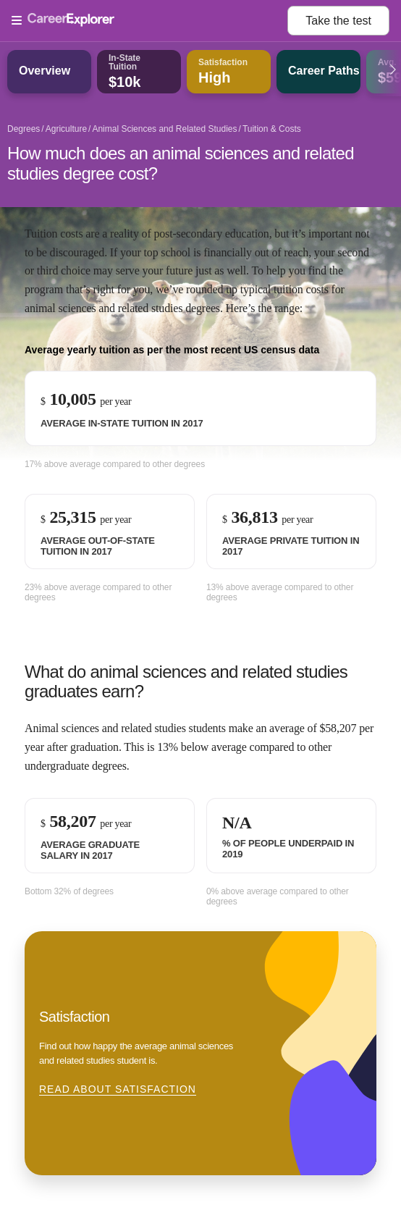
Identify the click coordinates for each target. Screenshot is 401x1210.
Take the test (338, 20)
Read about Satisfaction (117, 1089)
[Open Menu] (149, 21)
